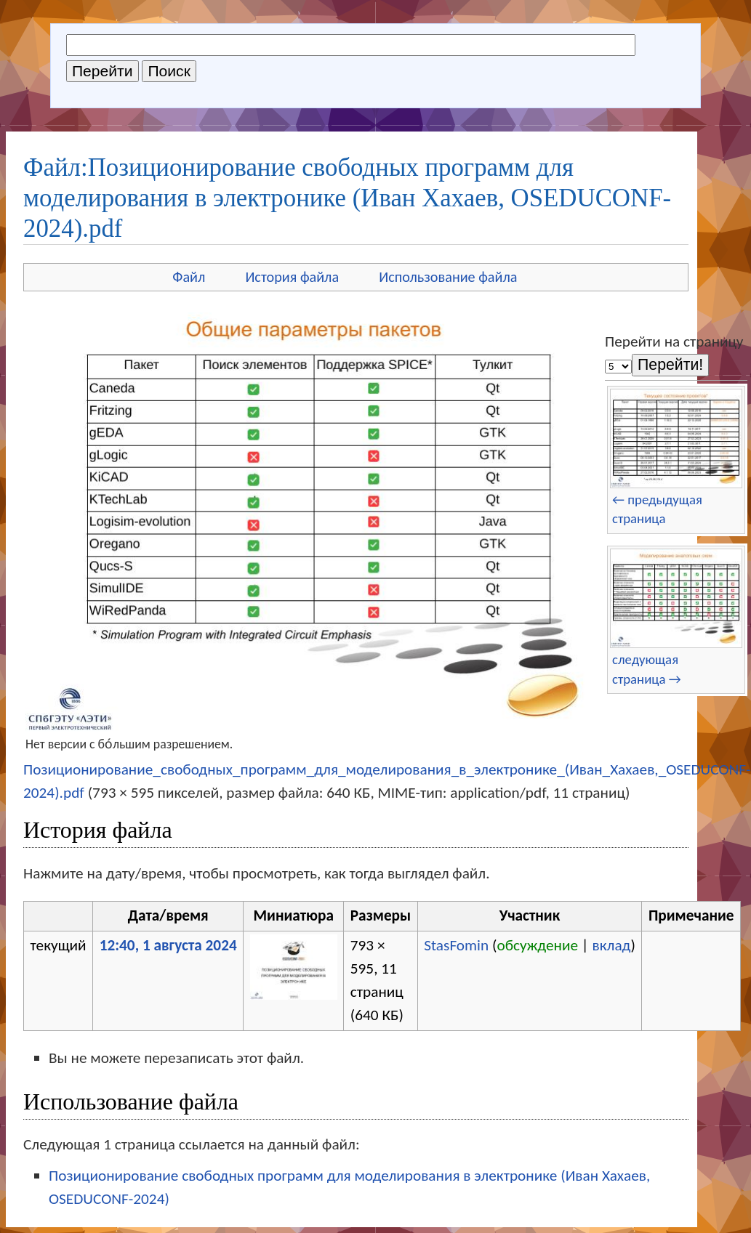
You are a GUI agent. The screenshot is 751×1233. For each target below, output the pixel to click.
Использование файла (448, 277)
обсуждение (537, 945)
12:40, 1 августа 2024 (168, 945)
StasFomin (456, 945)
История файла (292, 277)
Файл (188, 277)
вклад (611, 945)
